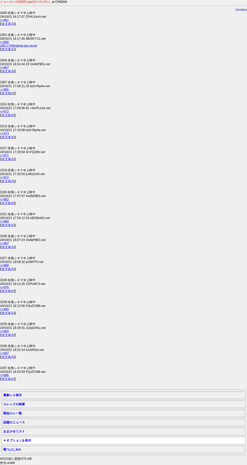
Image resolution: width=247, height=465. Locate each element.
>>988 (4, 265)
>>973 (4, 133)
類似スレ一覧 (12, 413)
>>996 (4, 375)
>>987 (4, 243)
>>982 (4, 199)
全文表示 (8, 23)
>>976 (4, 287)
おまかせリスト (14, 431)
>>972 (4, 111)
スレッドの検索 (14, 404)
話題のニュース (14, 422)
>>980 (4, 221)
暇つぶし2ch (12, 449)
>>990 (4, 309)
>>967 (4, 67)
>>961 (4, 20)
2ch (237, 9)
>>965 (4, 89)
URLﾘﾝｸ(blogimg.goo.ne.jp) (18, 45)
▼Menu (243, 9)
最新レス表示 (12, 395)
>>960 (4, 42)
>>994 (4, 331)
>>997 (4, 353)
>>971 (4, 155)
